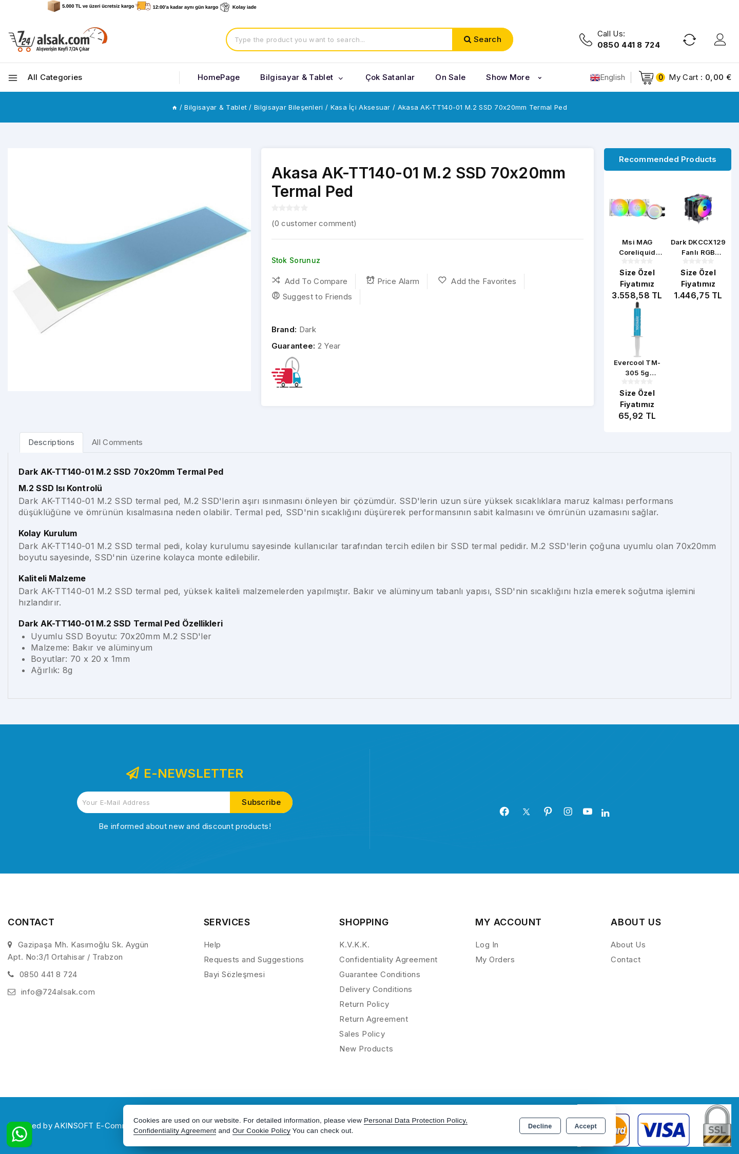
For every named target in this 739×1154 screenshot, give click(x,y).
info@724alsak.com (58, 992)
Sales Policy (362, 1034)
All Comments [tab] (117, 442)
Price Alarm (393, 281)
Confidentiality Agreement (388, 959)
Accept (586, 1126)
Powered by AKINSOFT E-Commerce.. (79, 1125)
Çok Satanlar (390, 77)
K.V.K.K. (354, 944)
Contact (626, 959)
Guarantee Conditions (379, 974)
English (608, 77)
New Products (366, 1049)
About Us (628, 944)
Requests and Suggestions (254, 959)
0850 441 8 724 (48, 974)
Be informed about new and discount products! (185, 826)
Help (212, 944)
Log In (487, 944)
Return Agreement (373, 1019)
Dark (307, 329)
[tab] (52, 442)
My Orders (495, 959)
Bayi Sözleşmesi (234, 974)
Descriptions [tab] (51, 442)
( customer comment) (314, 223)
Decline (540, 1126)
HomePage (219, 77)
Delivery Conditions (376, 989)
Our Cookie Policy (261, 1131)
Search (487, 39)
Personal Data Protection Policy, (416, 1120)
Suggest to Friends (312, 296)
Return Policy (364, 1004)
